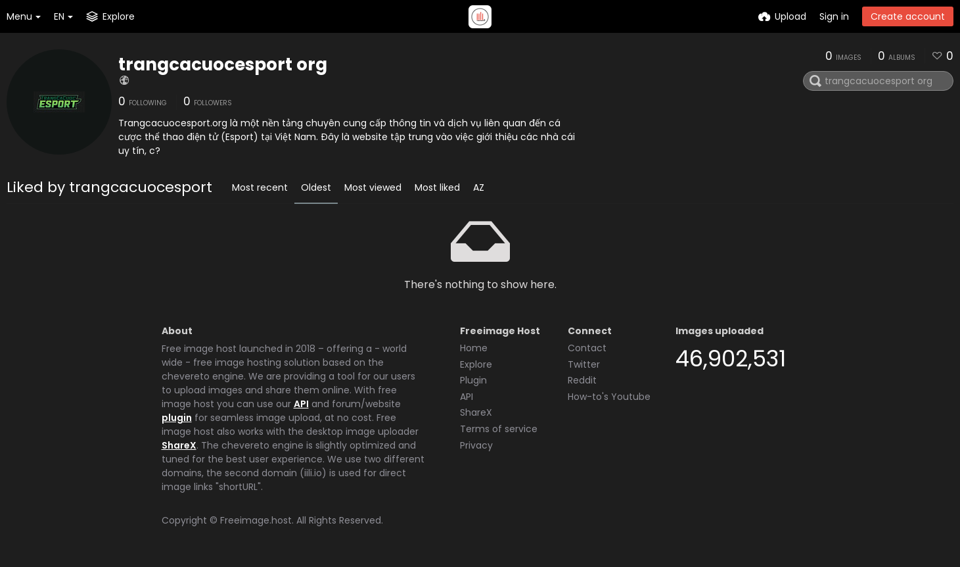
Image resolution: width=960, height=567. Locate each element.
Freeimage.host (256, 520)
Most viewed (372, 187)
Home (474, 348)
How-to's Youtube (609, 396)
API (301, 403)
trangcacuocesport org (222, 64)
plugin (177, 417)
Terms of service (498, 428)
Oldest (316, 187)
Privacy (476, 445)
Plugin (473, 380)
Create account (908, 16)
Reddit (582, 380)
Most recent (260, 187)
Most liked (437, 187)
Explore (476, 364)
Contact (587, 348)
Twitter (584, 364)
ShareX (179, 445)
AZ (478, 187)
